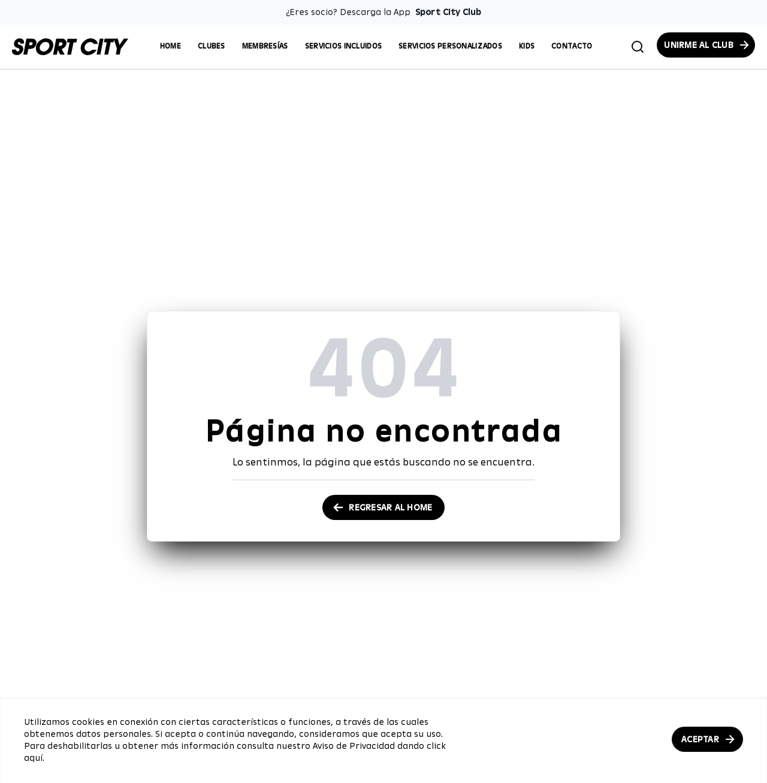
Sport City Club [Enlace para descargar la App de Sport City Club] (448, 12)
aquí (33, 758)
